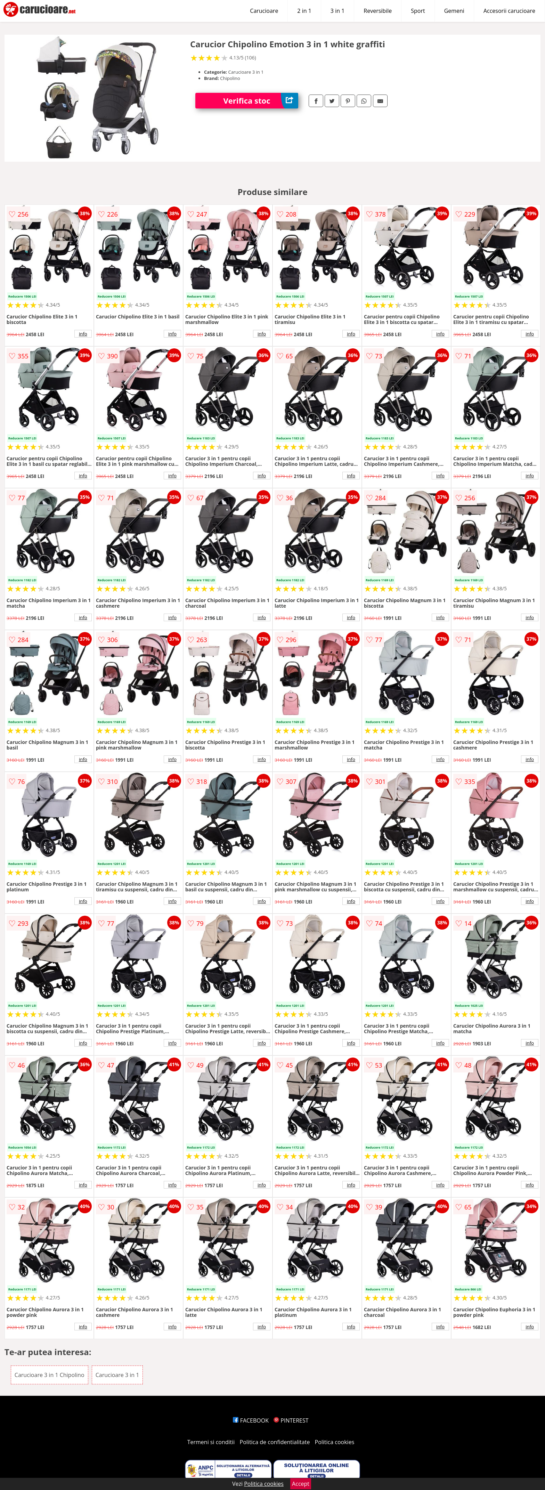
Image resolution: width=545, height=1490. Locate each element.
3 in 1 (337, 11)
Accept (300, 1484)
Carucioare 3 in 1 (117, 1375)
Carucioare (264, 11)
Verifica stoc (260, 100)
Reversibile (378, 11)
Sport (418, 11)
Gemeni (454, 11)
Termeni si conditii (211, 1442)
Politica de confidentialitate (275, 1442)
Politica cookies (335, 1442)
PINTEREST (291, 1420)
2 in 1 (304, 11)
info (83, 334)
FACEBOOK (251, 1420)
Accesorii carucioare (509, 11)
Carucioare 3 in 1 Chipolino (49, 1375)
